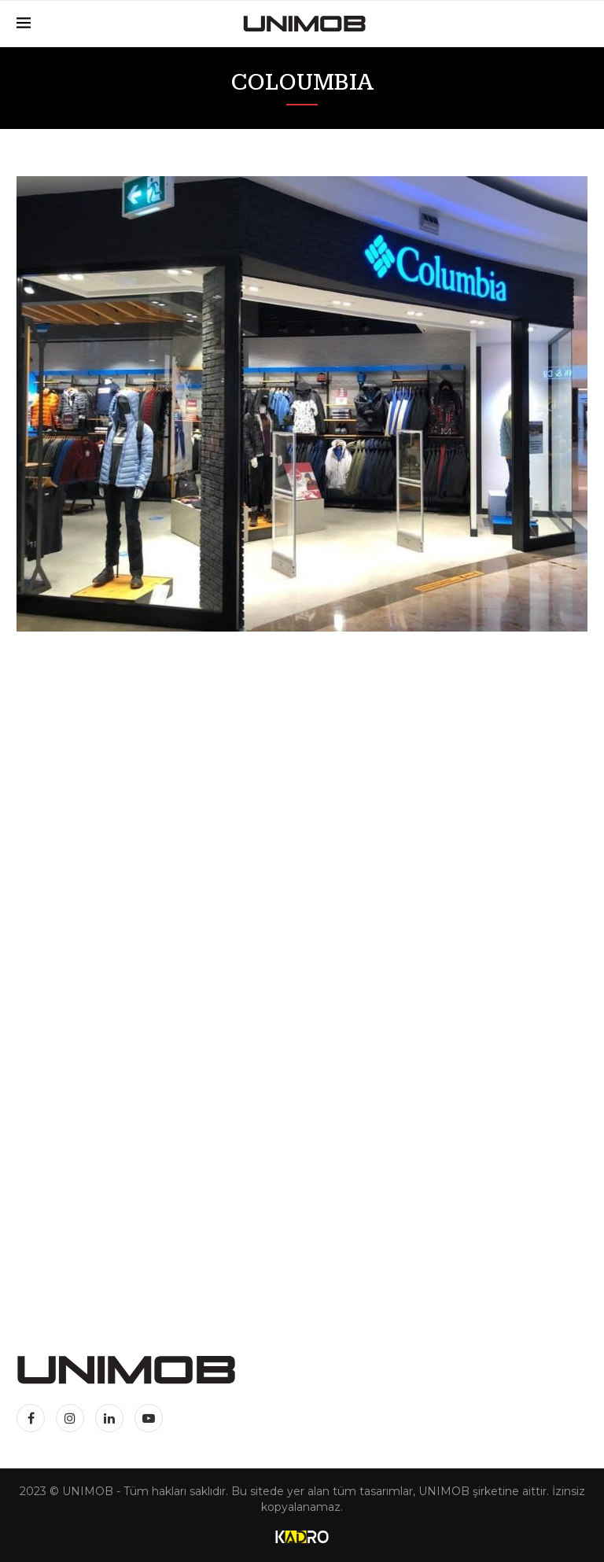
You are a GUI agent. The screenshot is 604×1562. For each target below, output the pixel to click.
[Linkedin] (111, 1418)
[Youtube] (149, 1418)
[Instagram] (71, 1418)
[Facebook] (34, 1418)
